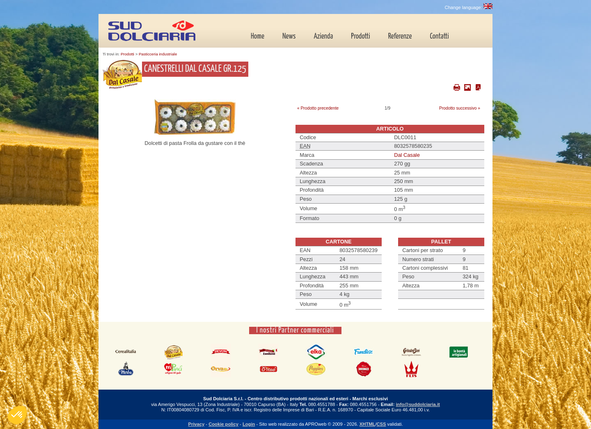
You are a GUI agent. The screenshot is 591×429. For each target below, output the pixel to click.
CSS (381, 424)
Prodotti (360, 36)
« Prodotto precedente (318, 108)
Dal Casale (407, 155)
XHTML (368, 424)
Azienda (323, 36)
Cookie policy (223, 424)
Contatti (439, 36)
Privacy (196, 424)
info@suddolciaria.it (418, 404)
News (289, 36)
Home (257, 36)
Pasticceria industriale (158, 54)
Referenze (400, 36)
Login (249, 424)
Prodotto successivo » (459, 108)
